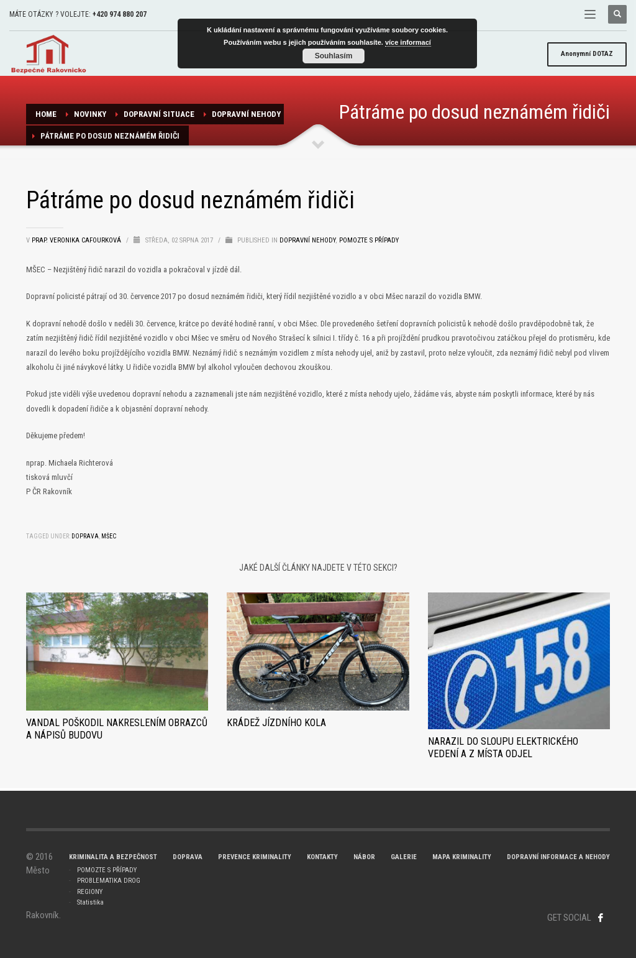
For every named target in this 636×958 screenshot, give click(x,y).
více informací (408, 42)
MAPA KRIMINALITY (461, 857)
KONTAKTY (322, 857)
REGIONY (89, 892)
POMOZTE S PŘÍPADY (107, 870)
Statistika (90, 902)
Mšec (108, 536)
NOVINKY (90, 114)
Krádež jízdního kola (276, 723)
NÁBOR (364, 857)
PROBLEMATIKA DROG (108, 881)
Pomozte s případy (369, 240)
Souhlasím (334, 56)
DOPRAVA (187, 857)
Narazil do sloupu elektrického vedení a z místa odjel (503, 747)
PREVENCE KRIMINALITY (254, 857)
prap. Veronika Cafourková (77, 240)
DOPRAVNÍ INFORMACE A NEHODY (558, 857)
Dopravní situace (159, 114)
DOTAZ (587, 54)
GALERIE (404, 857)
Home (46, 114)
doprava (85, 536)
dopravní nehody (246, 114)
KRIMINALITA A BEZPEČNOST (113, 857)
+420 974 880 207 (120, 14)
